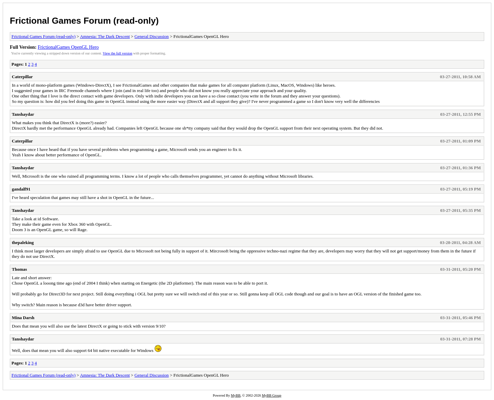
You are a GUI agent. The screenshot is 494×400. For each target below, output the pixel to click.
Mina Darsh (23, 317)
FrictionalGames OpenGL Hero (68, 47)
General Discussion (151, 36)
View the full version (117, 53)
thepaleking (23, 242)
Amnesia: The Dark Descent (105, 36)
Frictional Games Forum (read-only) (84, 21)
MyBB (235, 395)
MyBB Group (271, 395)
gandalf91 (21, 189)
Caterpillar (22, 76)
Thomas (19, 269)
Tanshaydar (23, 114)
